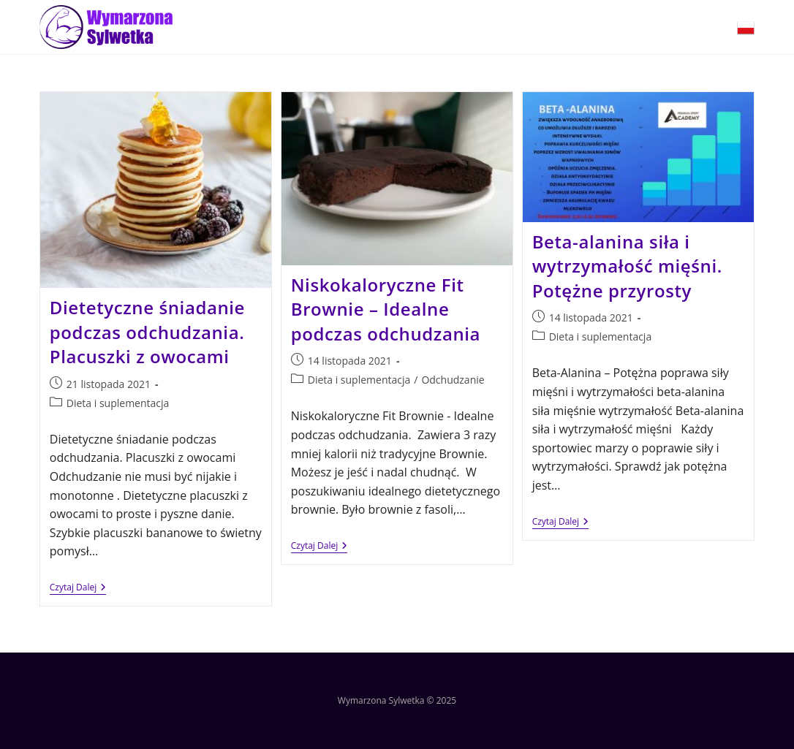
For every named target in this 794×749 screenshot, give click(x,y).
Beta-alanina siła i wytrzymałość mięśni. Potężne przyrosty (627, 266)
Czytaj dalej (78, 587)
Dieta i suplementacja (118, 403)
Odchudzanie (452, 380)
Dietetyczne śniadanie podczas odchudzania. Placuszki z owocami (147, 331)
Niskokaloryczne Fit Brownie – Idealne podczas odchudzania (385, 309)
